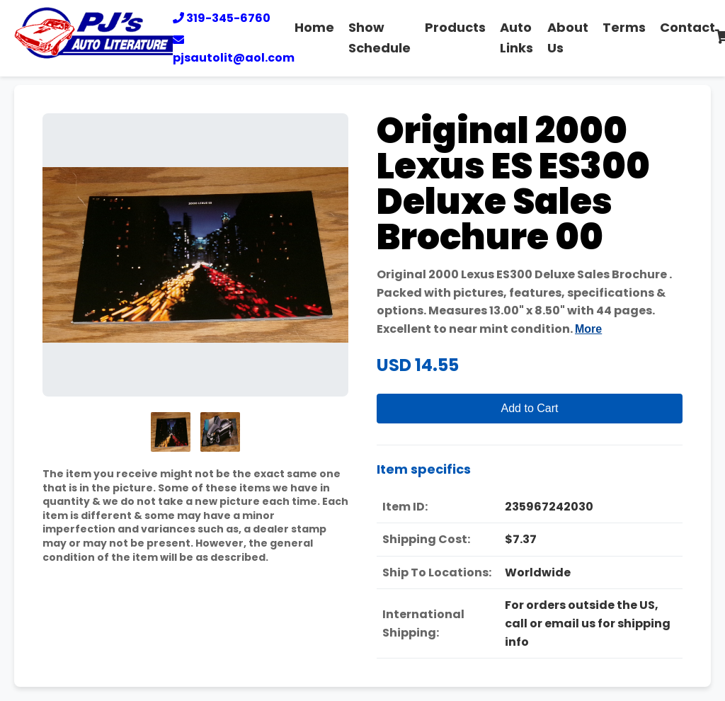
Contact (687, 27)
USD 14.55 (418, 365)
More (588, 329)
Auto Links (516, 37)
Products (455, 27)
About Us (567, 37)
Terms (624, 27)
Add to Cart (530, 408)
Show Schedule (379, 37)
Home (314, 27)
